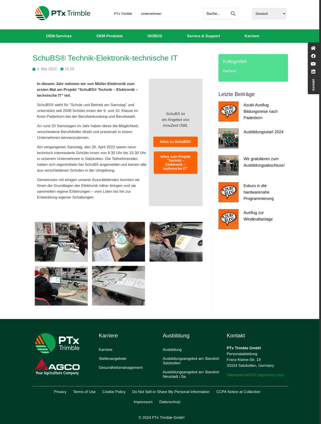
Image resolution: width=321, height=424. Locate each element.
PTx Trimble (123, 13)
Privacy (60, 392)
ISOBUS (154, 36)
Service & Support (203, 36)
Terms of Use (84, 392)
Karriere (252, 36)
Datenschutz (170, 402)
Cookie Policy (113, 392)
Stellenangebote (112, 358)
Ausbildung (172, 350)
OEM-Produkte (109, 36)
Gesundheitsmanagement (121, 367)
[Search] (233, 13)
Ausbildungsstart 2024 (264, 132)
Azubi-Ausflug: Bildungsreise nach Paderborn (261, 111)
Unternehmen (151, 13)
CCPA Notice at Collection (238, 392)
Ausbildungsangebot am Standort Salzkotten (191, 360)
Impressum (143, 402)
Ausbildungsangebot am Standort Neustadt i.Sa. (191, 374)
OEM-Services (59, 36)
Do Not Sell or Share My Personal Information (171, 392)
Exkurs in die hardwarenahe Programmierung (259, 192)
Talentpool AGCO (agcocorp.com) (255, 375)
